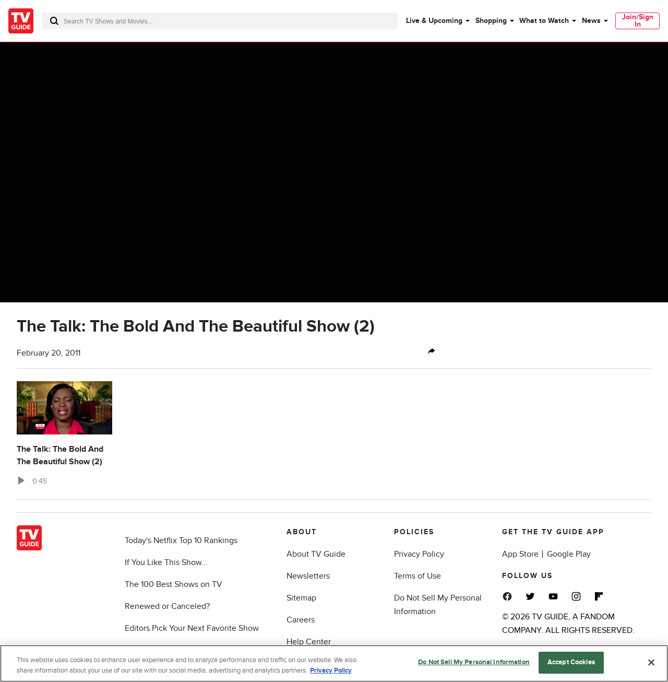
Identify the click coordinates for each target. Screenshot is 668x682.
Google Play (569, 554)
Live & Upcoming (434, 20)
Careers (301, 620)
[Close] (651, 662)
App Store (520, 554)
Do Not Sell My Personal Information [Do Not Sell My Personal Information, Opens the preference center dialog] (474, 662)
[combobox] (220, 21)
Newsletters (308, 576)
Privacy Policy (419, 554)
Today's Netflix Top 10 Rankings (181, 540)
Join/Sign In (637, 21)
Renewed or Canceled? (167, 606)
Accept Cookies (571, 662)
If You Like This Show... (166, 562)
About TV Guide (316, 554)
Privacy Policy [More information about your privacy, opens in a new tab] (331, 670)
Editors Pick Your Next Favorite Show (192, 628)
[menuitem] (437, 21)
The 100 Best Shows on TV (173, 584)
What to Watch (544, 20)
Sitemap (301, 598)
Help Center (309, 642)
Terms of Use (417, 576)
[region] (334, 663)
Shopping (491, 20)
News (591, 20)
